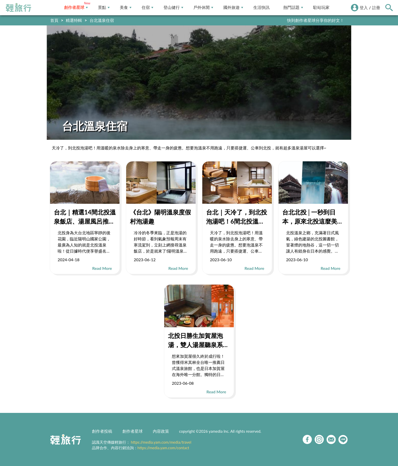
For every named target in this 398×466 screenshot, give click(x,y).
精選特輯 (74, 20)
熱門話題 (293, 7)
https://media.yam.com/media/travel (161, 442)
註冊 (376, 7)
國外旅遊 (233, 7)
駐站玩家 (321, 7)
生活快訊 (261, 7)
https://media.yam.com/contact (163, 447)
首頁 (54, 20)
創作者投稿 (102, 431)
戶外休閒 (203, 7)
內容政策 (161, 431)
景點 (104, 7)
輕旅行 (18, 7)
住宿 (147, 7)
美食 (125, 7)
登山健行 (173, 7)
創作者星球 (76, 7)
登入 (364, 7)
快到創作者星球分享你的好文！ (315, 20)
